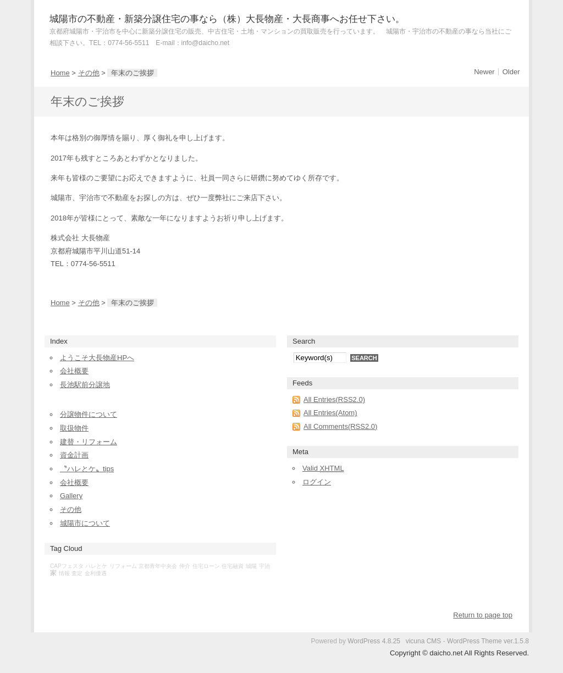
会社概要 (74, 371)
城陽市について (85, 523)
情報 (64, 573)
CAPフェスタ (67, 566)
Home (60, 73)
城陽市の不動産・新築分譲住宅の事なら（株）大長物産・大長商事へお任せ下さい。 (227, 19)
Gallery (71, 496)
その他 (89, 73)
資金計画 (74, 455)
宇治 (264, 566)
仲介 (184, 566)
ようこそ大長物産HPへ (97, 358)
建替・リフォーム (88, 442)
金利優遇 (96, 573)
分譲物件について (88, 414)
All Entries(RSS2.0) (334, 399)
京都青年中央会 (158, 566)
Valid (323, 468)
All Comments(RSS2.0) (340, 426)
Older (511, 71)
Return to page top (482, 615)
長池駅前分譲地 (85, 384)
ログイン (316, 482)
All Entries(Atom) (330, 413)
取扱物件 (74, 428)
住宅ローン (206, 566)
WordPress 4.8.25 (373, 641)
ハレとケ (96, 566)
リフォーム (123, 566)
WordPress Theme (474, 641)
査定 (76, 573)
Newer (484, 71)
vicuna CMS (423, 641)
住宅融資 (233, 566)
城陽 (251, 566)
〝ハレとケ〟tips (87, 469)
